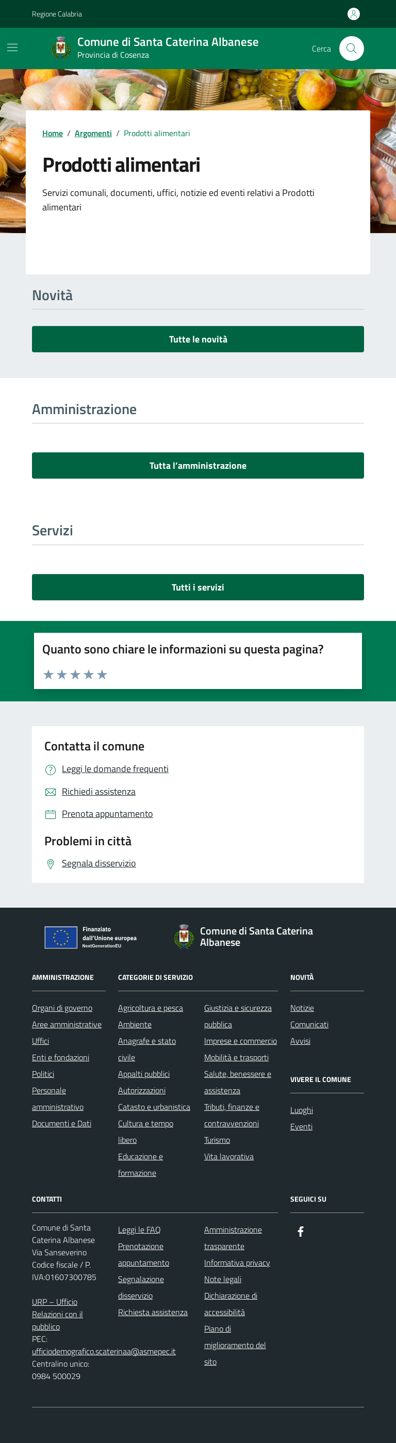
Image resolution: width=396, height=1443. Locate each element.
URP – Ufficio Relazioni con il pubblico (57, 1314)
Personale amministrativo (58, 1098)
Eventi (301, 1126)
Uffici (40, 1041)
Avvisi (300, 1041)
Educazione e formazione (140, 1164)
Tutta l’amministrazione (198, 465)
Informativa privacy (237, 1262)
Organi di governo (62, 1008)
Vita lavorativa (229, 1156)
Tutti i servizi (198, 587)
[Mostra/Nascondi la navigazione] (12, 47)
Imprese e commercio (240, 1041)
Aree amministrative (67, 1024)
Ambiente (135, 1024)
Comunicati (309, 1024)
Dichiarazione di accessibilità (230, 1303)
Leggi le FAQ (139, 1229)
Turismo (217, 1140)
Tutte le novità (198, 339)
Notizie (302, 1008)
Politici (43, 1074)
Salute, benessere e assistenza (237, 1082)
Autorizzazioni (142, 1090)
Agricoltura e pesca (150, 1008)
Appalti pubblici (144, 1074)
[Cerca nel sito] (351, 48)
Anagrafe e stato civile (147, 1049)
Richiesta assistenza (153, 1312)
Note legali (222, 1279)
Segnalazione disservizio (141, 1287)
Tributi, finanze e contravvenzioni (231, 1115)
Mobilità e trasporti (236, 1057)
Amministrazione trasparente (233, 1237)
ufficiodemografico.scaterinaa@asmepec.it (104, 1351)
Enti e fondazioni (60, 1057)
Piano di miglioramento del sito (235, 1345)
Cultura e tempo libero (145, 1131)
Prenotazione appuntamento (143, 1254)
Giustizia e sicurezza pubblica (238, 1016)
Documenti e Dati (61, 1123)
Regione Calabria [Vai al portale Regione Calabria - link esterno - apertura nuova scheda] (57, 13)
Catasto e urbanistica (154, 1107)
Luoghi (301, 1110)
